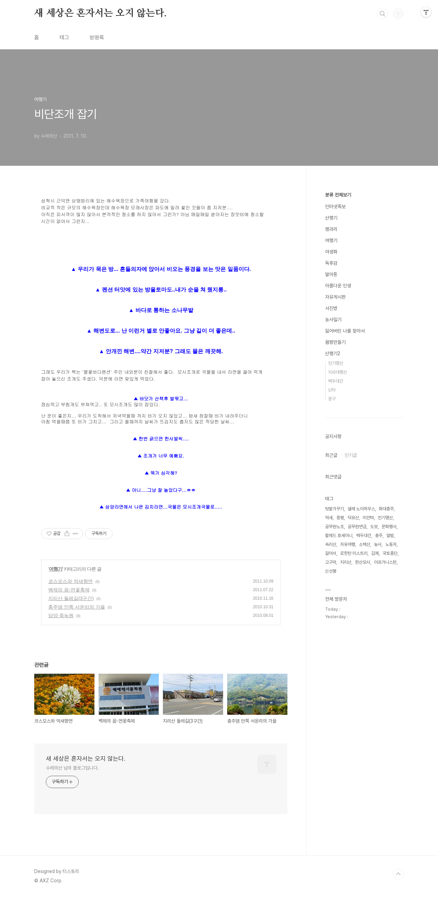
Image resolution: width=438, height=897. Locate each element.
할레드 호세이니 (338, 535)
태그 (64, 37)
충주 (379, 535)
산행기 (331, 218)
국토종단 (390, 553)
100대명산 (337, 372)
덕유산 (353, 517)
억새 (329, 517)
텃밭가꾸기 (334, 508)
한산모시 (362, 562)
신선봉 (330, 571)
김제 (375, 553)
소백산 (364, 544)
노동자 (391, 544)
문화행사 (389, 526)
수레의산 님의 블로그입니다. (72, 768)
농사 (378, 544)
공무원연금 (357, 526)
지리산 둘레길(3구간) (71, 598)
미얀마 (368, 517)
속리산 (330, 544)
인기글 (351, 455)
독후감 (331, 263)
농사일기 (333, 319)
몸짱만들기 (335, 342)
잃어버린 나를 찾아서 (345, 331)
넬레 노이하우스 (361, 508)
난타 (332, 390)
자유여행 (347, 544)
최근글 (331, 455)
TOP (398, 874)
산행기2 (332, 353)
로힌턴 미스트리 (354, 553)
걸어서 (330, 553)
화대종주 (386, 508)
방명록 (97, 37)
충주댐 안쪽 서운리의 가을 (76, 607)
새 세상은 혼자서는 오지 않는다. (100, 13)
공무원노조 (334, 526)
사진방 (331, 308)
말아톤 (331, 274)
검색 (382, 14)
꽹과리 (331, 229)
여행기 (55, 569)
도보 (374, 526)
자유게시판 (335, 297)
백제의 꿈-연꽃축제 (69, 590)
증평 (340, 517)
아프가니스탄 (385, 562)
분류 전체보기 (338, 195)
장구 (332, 398)
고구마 (330, 562)
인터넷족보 (335, 206)
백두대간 (335, 381)
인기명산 (335, 363)
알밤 (390, 535)
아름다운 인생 (338, 285)
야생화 (331, 251)
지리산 (345, 562)
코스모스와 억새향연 (70, 581)
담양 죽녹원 (61, 615)
